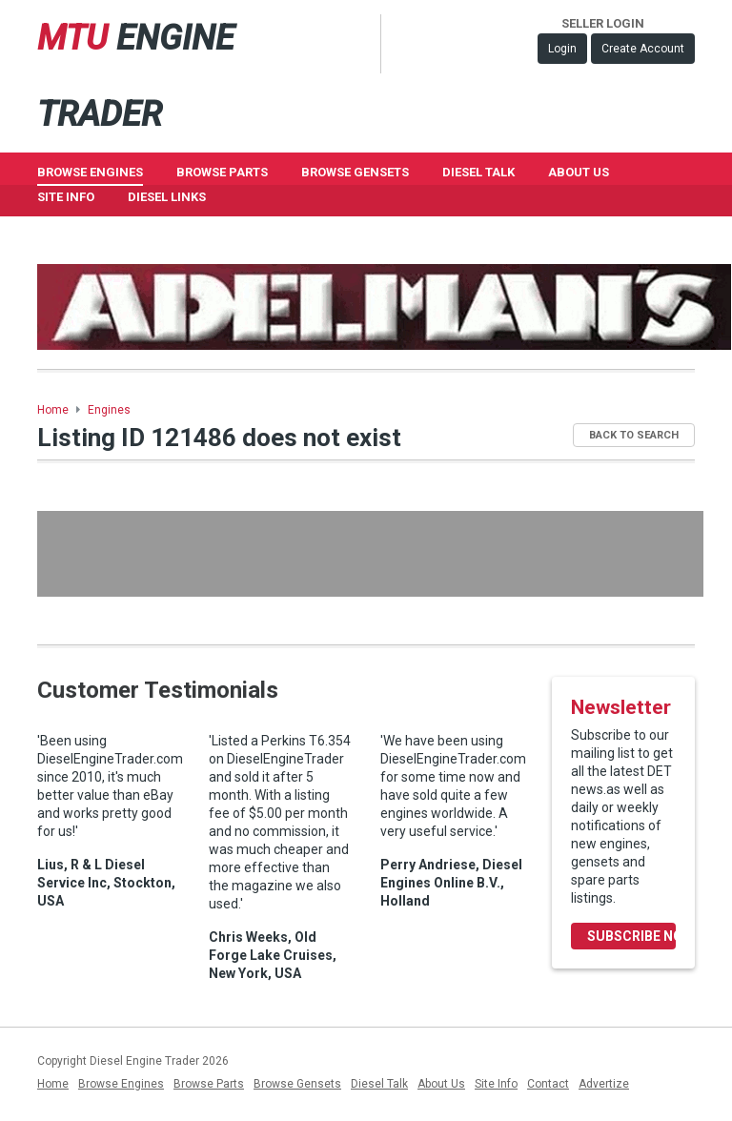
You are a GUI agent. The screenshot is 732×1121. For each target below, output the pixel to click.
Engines (109, 410)
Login (562, 48)
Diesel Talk (478, 172)
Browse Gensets (297, 1083)
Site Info (65, 197)
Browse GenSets (355, 172)
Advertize (604, 1083)
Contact (548, 1083)
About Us (578, 172)
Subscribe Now (631, 936)
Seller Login (602, 23)
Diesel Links (167, 197)
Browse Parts (222, 172)
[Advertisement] (370, 554)
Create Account (642, 48)
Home (53, 410)
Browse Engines (90, 172)
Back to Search (634, 435)
